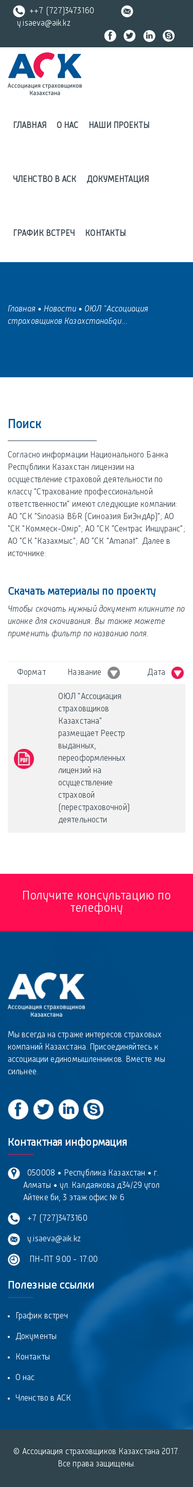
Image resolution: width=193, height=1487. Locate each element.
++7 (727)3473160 (53, 11)
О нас (68, 126)
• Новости (57, 309)
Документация (117, 180)
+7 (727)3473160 (55, 1219)
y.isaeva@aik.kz (52, 1239)
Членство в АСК (44, 180)
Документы (36, 1337)
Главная (29, 126)
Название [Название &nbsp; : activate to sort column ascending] (93, 673)
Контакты (105, 234)
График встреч (44, 234)
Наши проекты (119, 126)
